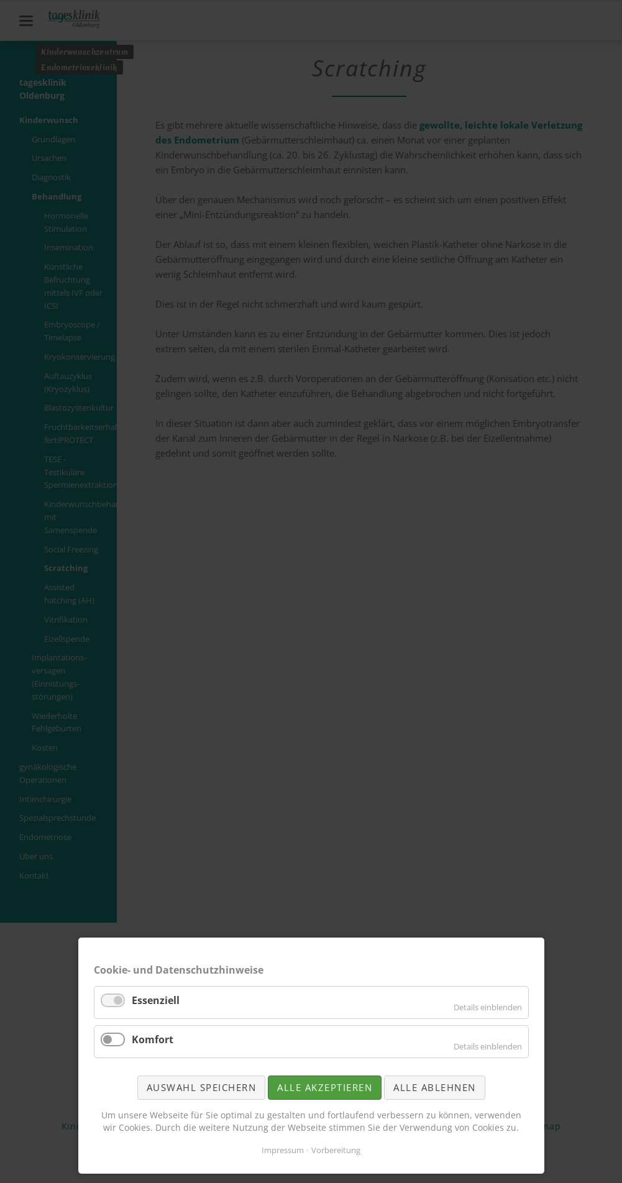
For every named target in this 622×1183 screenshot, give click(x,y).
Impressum (283, 1150)
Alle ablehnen (434, 1087)
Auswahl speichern (202, 1087)
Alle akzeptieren (324, 1087)
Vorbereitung (335, 1150)
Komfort (152, 1039)
